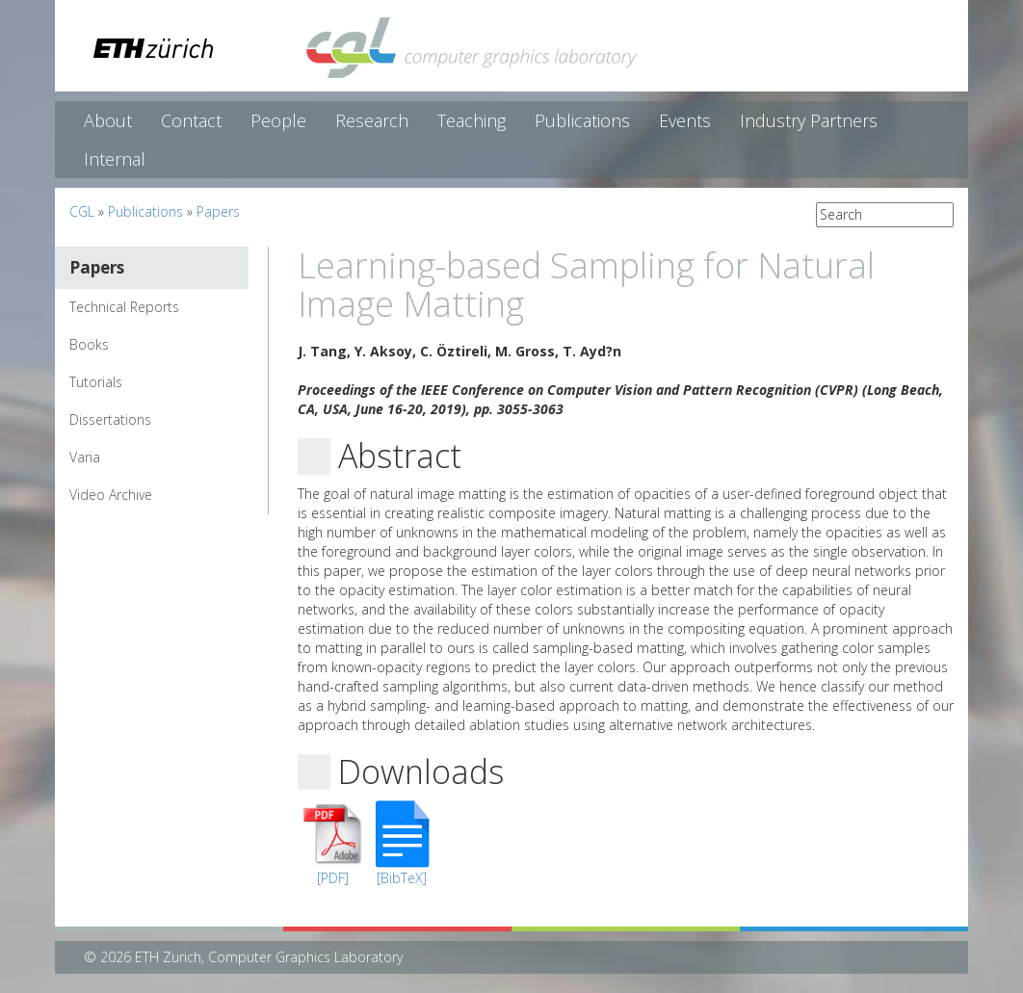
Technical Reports (124, 307)
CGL (81, 211)
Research (371, 120)
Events (685, 120)
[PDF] (333, 878)
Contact (191, 120)
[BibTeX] (402, 878)
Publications (582, 120)
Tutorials (95, 382)
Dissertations (110, 419)
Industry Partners (809, 120)
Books (89, 344)
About (108, 120)
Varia (84, 457)
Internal (114, 158)
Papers (218, 211)
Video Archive (110, 494)
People (278, 120)
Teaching (471, 120)
